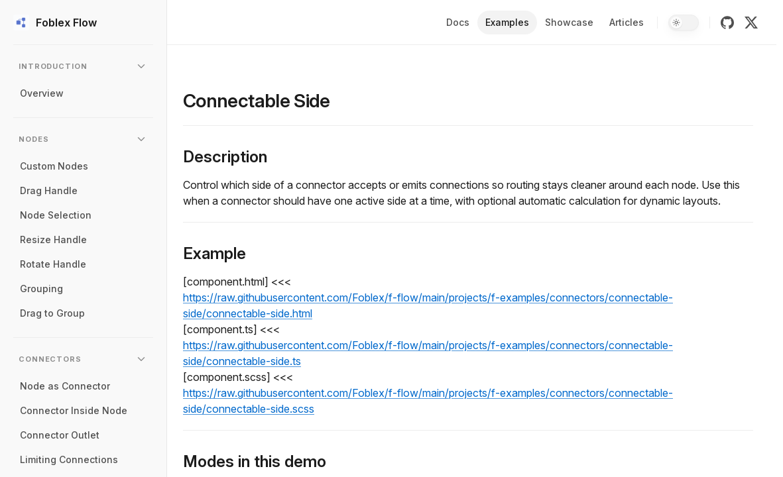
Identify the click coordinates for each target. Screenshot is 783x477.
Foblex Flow (55, 22)
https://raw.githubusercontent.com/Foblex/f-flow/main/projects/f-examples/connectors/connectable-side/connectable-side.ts (428, 353)
